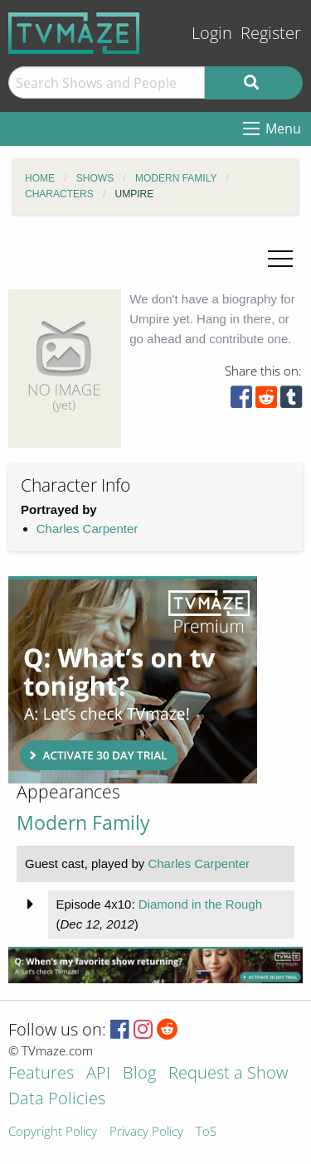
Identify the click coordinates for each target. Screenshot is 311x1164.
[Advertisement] (132, 679)
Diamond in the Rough (200, 904)
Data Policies (56, 1099)
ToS (206, 1132)
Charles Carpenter (87, 528)
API (98, 1074)
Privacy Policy (146, 1132)
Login (212, 33)
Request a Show (228, 1074)
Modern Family (83, 823)
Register (271, 33)
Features (41, 1074)
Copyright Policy (52, 1132)
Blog (139, 1074)
